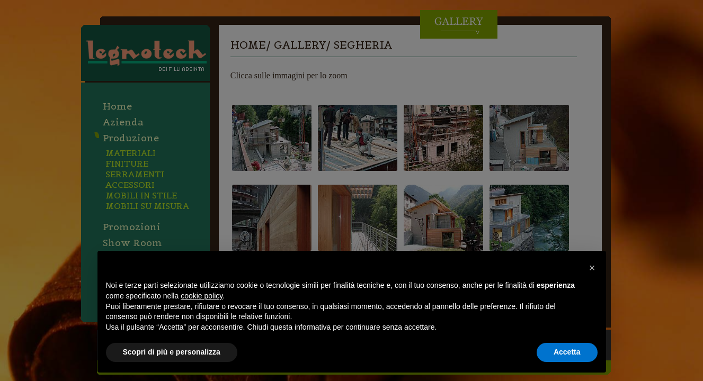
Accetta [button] (567, 352)
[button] (592, 267)
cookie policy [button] (202, 296)
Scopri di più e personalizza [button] (171, 352)
